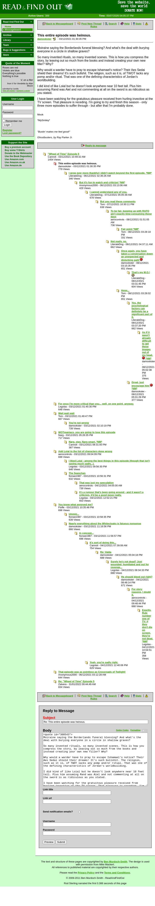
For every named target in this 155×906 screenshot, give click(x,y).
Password (7, 112)
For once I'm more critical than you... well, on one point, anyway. (96, 403)
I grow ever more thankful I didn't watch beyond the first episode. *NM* (110, 173)
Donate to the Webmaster (18, 153)
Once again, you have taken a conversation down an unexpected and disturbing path (137, 255)
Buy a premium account (18, 147)
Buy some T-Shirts (15, 150)
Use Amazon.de (13, 165)
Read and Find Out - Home (57, 6)
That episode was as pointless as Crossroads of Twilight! (91, 671)
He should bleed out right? (137, 576)
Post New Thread (91, 23)
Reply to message (95, 145)
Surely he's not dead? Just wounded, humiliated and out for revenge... (130, 564)
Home (8, 26)
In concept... (86, 533)
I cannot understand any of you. (108, 192)
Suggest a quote (23, 91)
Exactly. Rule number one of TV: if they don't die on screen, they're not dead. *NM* (147, 626)
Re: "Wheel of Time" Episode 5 (76, 681)
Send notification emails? (58, 811)
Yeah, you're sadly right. (104, 662)
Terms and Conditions (117, 872)
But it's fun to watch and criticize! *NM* (102, 182)
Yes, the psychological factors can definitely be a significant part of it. (142, 309)
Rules (93, 26)
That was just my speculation (96, 482)
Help (126, 23)
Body (47, 730)
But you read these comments (118, 201)
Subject (49, 718)
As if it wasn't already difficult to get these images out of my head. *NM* (147, 345)
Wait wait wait (66, 413)
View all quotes (8, 91)
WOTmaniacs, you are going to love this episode (86, 432)
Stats (138, 23)
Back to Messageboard (59, 23)
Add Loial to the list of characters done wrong (85, 451)
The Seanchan (77, 473)
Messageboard (13, 29)
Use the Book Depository (18, 156)
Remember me (14, 121)
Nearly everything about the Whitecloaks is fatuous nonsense (105, 523)
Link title (48, 789)
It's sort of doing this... (103, 542)
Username (8, 104)
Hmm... (125, 290)
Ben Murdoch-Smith (115, 861)
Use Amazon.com (14, 159)
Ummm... (74, 514)
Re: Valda (105, 552)
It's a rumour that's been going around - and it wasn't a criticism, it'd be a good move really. (111, 493)
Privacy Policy (86, 872)
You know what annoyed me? (75, 504)
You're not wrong (79, 422)
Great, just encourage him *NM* (142, 385)
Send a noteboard (54, 38)
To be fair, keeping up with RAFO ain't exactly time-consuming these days (131, 214)
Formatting (135, 730)
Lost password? (12, 133)
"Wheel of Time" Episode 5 (63, 153)
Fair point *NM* (130, 229)
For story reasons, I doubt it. (141, 592)
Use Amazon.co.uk (15, 162)
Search (113, 23)
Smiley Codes (122, 730)
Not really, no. (119, 241)
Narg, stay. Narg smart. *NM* (85, 441)
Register (7, 130)
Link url (47, 798)
